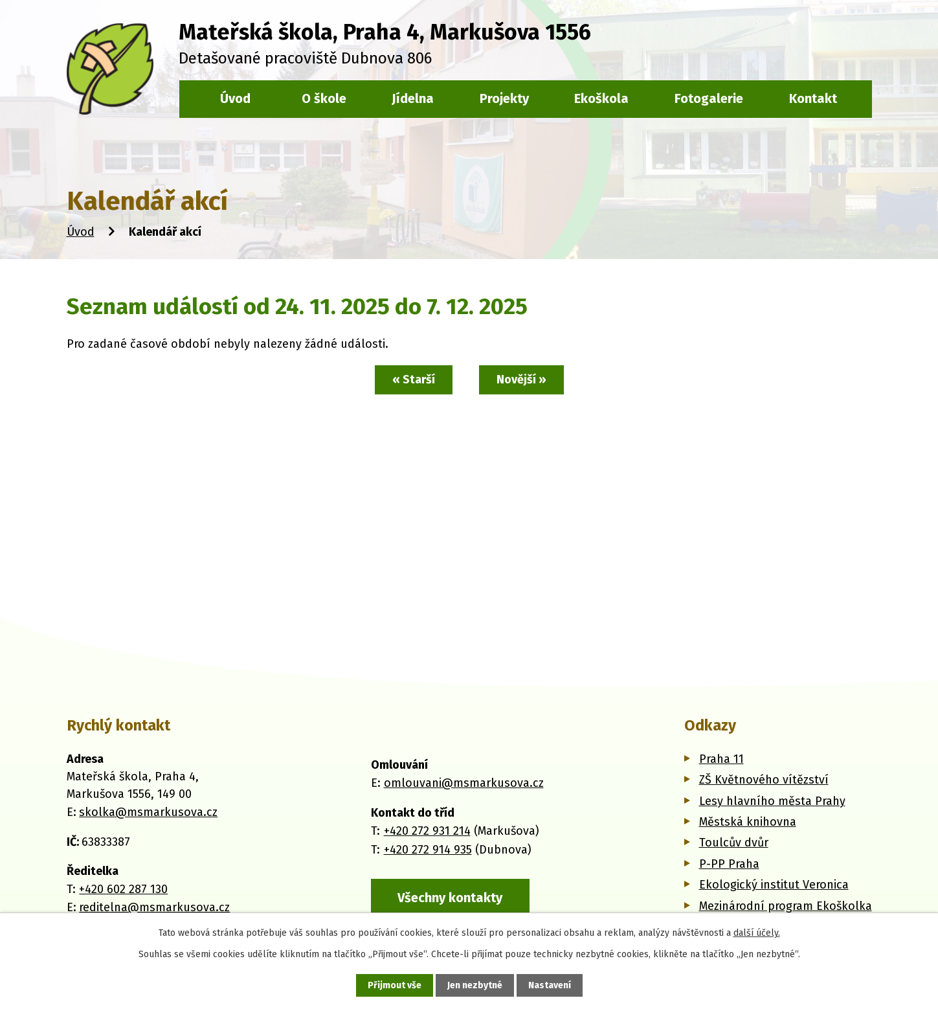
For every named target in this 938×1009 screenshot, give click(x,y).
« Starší (413, 379)
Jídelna (413, 98)
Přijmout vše (394, 985)
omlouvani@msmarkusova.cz (464, 783)
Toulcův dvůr (733, 842)
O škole (324, 98)
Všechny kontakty (449, 897)
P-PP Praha (729, 864)
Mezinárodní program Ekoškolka (785, 906)
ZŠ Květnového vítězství (764, 780)
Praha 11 (721, 759)
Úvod (81, 232)
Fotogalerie (709, 98)
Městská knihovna (747, 822)
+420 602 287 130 (123, 889)
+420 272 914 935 (428, 850)
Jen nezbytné (474, 985)
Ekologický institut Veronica (774, 885)
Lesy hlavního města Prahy (772, 801)
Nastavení (549, 985)
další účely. (756, 932)
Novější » (521, 379)
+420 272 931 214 (427, 831)
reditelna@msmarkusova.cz (154, 907)
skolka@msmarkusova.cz (148, 812)
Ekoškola (601, 98)
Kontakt (813, 98)
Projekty (504, 98)
